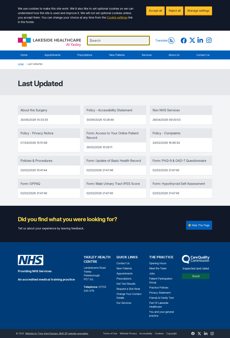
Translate (164, 40)
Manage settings (198, 10)
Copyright (171, 333)
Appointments (52, 55)
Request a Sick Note (128, 288)
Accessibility (145, 333)
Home (23, 55)
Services (147, 55)
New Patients (117, 55)
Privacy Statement (160, 292)
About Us (174, 55)
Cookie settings (117, 17)
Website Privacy (128, 333)
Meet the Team (158, 268)
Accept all (155, 10)
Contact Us (203, 55)
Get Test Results (125, 283)
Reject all (175, 10)
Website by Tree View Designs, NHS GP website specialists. (56, 333)
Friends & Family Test (161, 297)
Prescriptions (84, 55)
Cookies (159, 333)
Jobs (152, 273)
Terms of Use (110, 333)
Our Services (123, 302)
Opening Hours (157, 263)
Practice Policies (158, 287)
